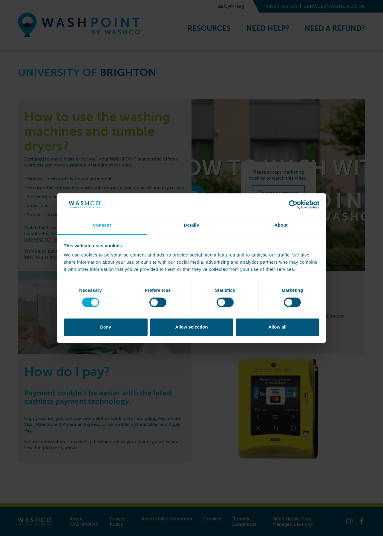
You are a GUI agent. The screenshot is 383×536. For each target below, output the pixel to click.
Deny (105, 327)
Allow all (277, 327)
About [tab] (281, 225)
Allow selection (191, 327)
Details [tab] (191, 225)
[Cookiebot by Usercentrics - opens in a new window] (293, 204)
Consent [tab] (102, 225)
